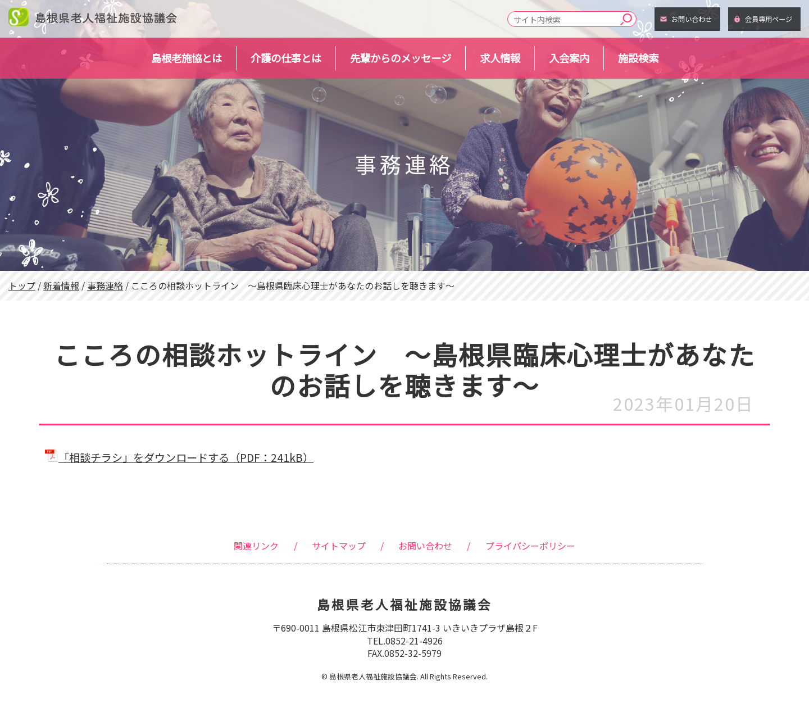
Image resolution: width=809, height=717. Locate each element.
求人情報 (500, 58)
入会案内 (569, 58)
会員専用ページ (768, 19)
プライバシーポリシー (530, 545)
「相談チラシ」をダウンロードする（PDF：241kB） (179, 457)
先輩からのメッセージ (400, 58)
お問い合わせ (691, 19)
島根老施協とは (186, 58)
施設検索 (638, 58)
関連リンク (256, 545)
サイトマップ (339, 545)
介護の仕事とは (286, 58)
